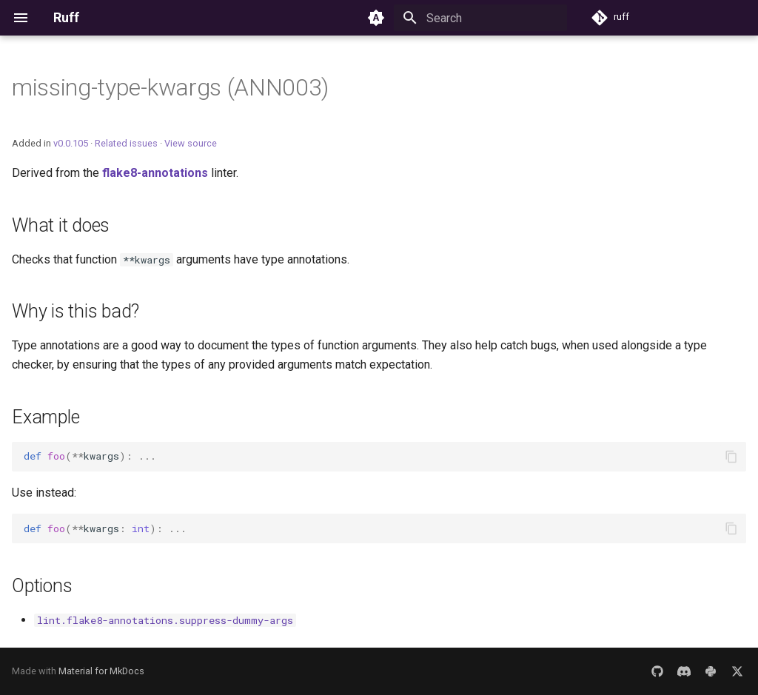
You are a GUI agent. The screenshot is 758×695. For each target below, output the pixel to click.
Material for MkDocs (101, 670)
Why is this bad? (75, 311)
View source (190, 143)
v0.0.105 (70, 143)
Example (45, 417)
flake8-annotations (155, 173)
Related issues (126, 143)
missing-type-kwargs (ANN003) (170, 87)
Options (42, 586)
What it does (61, 225)
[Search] (480, 17)
